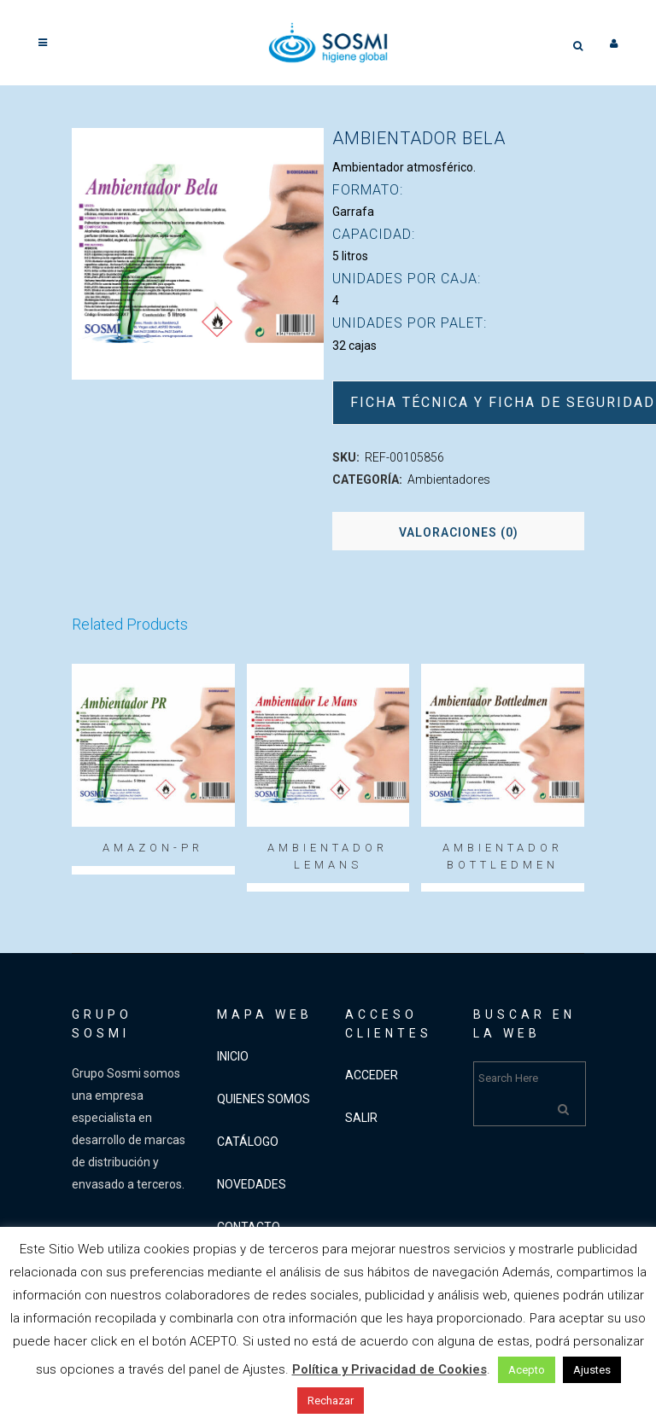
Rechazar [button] (331, 1400)
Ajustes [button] (592, 1369)
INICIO (233, 1056)
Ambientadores (448, 479)
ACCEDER (371, 1075)
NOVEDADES (251, 1184)
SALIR (361, 1118)
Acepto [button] (526, 1369)
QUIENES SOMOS (263, 1099)
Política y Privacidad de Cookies (389, 1369)
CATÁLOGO (247, 1141)
